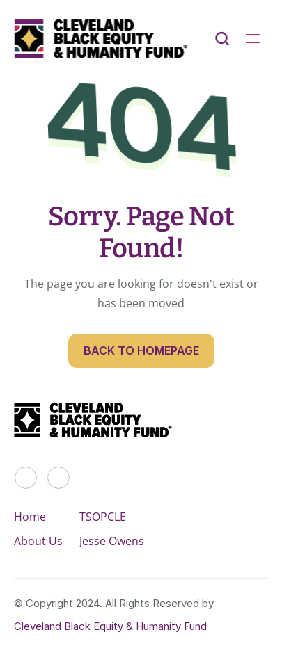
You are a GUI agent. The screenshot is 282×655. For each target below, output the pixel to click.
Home (30, 516)
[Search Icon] (222, 39)
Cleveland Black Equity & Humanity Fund (110, 626)
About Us (38, 541)
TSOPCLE (102, 516)
